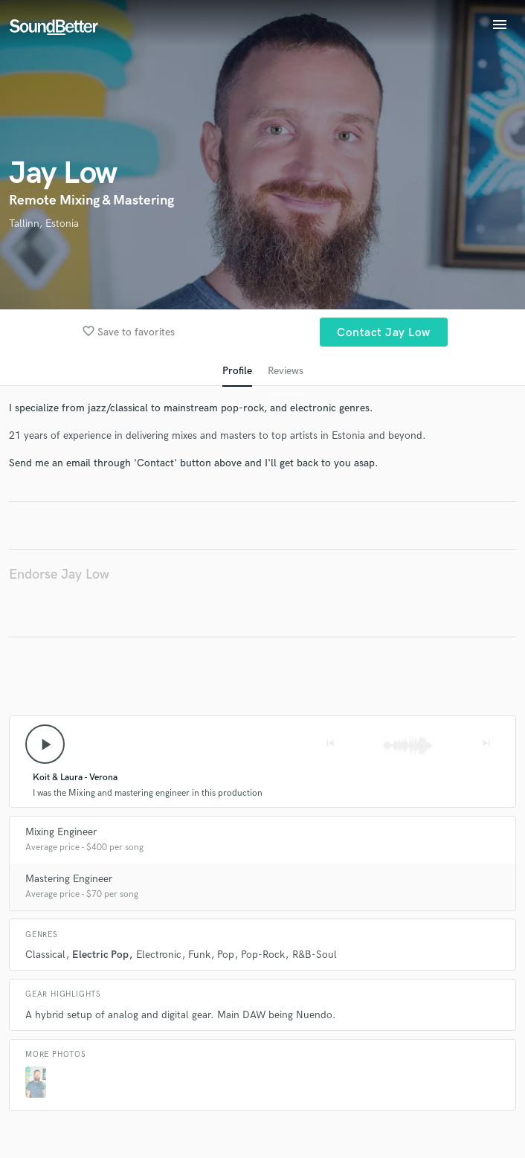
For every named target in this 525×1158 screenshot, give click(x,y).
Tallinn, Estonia (44, 223)
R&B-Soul (314, 954)
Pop (225, 954)
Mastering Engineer (68, 878)
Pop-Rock (263, 954)
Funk (199, 954)
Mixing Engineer (61, 832)
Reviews (285, 370)
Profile (237, 370)
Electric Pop (100, 954)
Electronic (158, 954)
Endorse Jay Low (59, 574)
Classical (45, 954)
